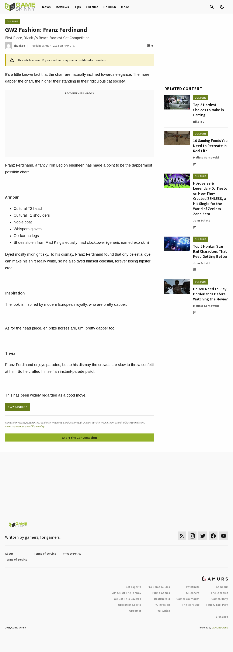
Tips (77, 7)
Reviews (62, 7)
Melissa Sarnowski (206, 157)
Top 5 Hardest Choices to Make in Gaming (208, 109)
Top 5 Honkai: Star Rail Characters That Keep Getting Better (210, 251)
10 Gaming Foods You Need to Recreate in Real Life (210, 145)
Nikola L (198, 121)
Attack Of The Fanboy (126, 593)
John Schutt (201, 220)
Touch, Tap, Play (217, 605)
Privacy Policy (72, 553)
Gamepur (222, 587)
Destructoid (162, 599)
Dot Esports (133, 587)
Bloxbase (222, 616)
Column (109, 7)
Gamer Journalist (187, 599)
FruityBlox (163, 611)
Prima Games (161, 593)
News (46, 7)
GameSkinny (219, 599)
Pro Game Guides (158, 587)
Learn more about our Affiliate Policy (24, 426)
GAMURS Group (220, 627)
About (9, 553)
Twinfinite (192, 587)
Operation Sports (129, 605)
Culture (92, 7)
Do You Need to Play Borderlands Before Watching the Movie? (210, 293)
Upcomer (135, 611)
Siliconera (192, 593)
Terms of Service (45, 553)
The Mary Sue (190, 605)
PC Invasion (162, 605)
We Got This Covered (127, 599)
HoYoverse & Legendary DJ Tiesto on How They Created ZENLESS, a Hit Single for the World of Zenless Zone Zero (210, 198)
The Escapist (219, 593)
